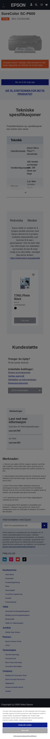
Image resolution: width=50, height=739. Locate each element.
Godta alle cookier (25, 725)
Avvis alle (25, 730)
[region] (25, 723)
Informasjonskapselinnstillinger (25, 736)
